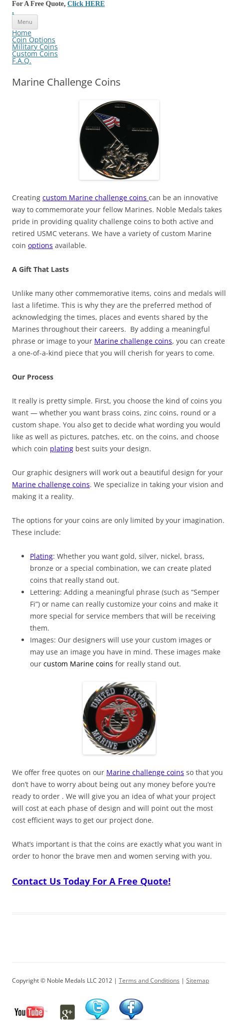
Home (21, 32)
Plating (41, 556)
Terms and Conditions (149, 980)
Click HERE (86, 3)
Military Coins (35, 46)
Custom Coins (35, 53)
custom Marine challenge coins (95, 197)
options (40, 245)
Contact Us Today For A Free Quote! (91, 881)
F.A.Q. (21, 60)
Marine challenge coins (133, 341)
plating (61, 448)
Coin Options (33, 39)
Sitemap (197, 980)
